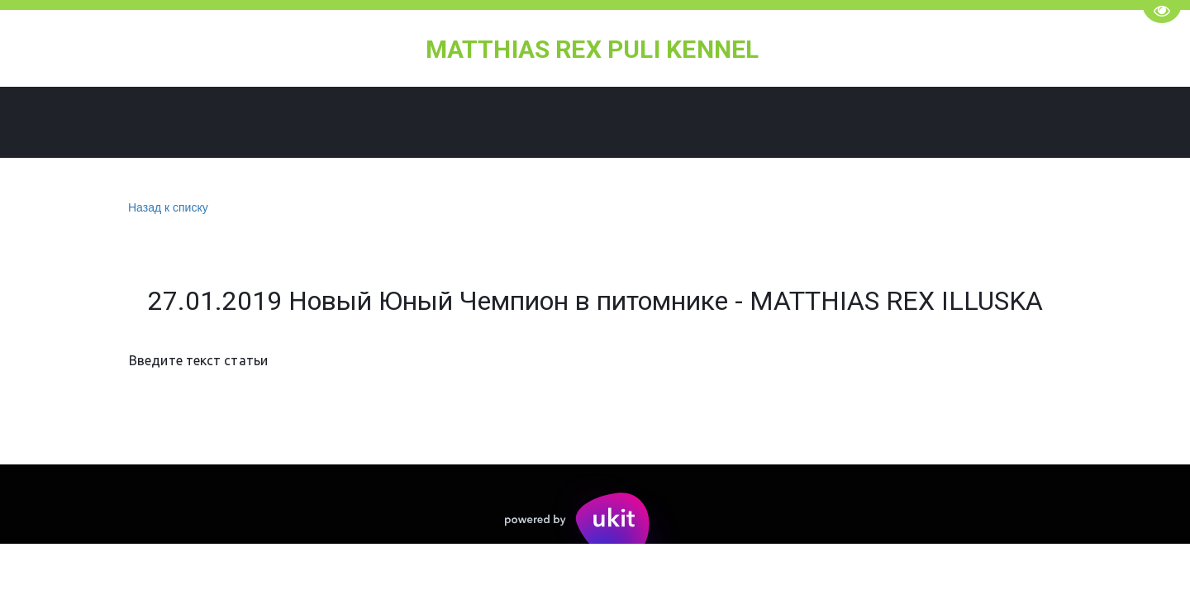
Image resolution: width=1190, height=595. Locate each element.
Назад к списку (166, 208)
